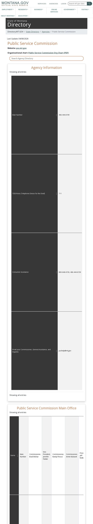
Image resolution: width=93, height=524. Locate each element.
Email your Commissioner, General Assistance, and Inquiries (31, 350)
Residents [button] (22, 9)
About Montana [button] (7, 16)
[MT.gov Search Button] (89, 3)
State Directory (32, 31)
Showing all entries (18, 72)
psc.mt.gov (21, 48)
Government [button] (69, 9)
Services (42, 4)
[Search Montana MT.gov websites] (80, 3)
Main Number (17, 115)
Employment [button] (7, 9)
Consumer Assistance (20, 272)
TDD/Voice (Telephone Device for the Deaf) (28, 193)
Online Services (54, 11)
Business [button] (38, 9)
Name (13, 455)
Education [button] (22, 16)
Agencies (53, 4)
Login (63, 4)
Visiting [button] (84, 9)
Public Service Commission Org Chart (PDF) (48, 53)
